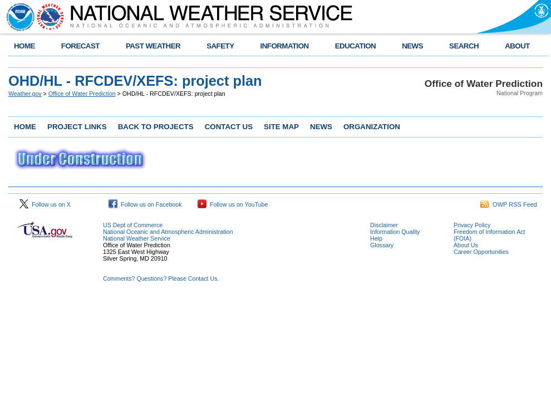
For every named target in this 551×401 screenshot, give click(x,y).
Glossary (381, 245)
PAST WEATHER (153, 46)
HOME (24, 46)
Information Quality (395, 231)
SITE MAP (281, 127)
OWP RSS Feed (508, 204)
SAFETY (220, 46)
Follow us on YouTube (233, 204)
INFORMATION (284, 46)
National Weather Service (136, 238)
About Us (466, 245)
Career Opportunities (481, 251)
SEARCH (464, 46)
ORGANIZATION (371, 127)
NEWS (412, 46)
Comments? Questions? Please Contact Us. (161, 278)
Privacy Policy (472, 225)
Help (376, 238)
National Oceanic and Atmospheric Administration (168, 231)
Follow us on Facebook (145, 204)
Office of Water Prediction (82, 93)
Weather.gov (25, 93)
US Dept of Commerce (133, 225)
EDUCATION (355, 46)
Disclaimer (384, 225)
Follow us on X (45, 204)
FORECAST (80, 46)
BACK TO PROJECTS (156, 127)
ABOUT (517, 46)
